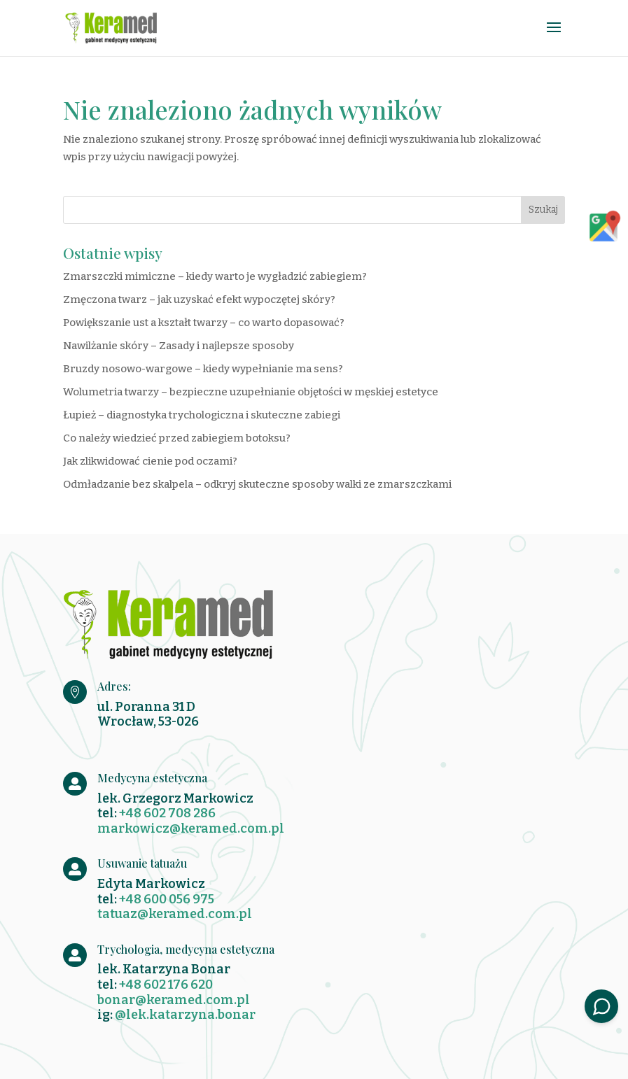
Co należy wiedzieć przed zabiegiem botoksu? (177, 438)
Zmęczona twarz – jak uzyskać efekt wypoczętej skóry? (199, 299)
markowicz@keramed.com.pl (190, 828)
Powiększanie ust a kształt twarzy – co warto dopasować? (203, 322)
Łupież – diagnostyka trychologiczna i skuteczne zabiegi (201, 415)
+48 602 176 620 (166, 984)
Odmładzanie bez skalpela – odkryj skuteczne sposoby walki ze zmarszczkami (257, 484)
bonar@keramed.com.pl (173, 1000)
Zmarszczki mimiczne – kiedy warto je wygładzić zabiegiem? (215, 276)
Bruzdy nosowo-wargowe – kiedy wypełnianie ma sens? (203, 368)
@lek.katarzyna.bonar (185, 1014)
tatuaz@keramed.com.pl (174, 914)
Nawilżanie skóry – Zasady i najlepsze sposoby (178, 345)
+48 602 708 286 (167, 813)
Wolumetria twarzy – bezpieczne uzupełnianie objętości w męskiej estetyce (250, 392)
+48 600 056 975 (166, 899)
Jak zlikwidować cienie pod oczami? (150, 461)
